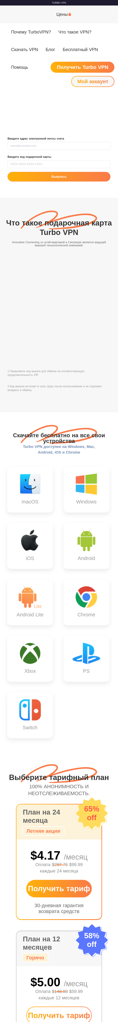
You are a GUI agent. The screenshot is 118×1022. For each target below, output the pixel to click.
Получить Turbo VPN (82, 67)
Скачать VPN (24, 49)
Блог (50, 49)
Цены (62, 14)
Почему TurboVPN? (31, 32)
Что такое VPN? (74, 32)
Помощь (19, 67)
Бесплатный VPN (80, 49)
